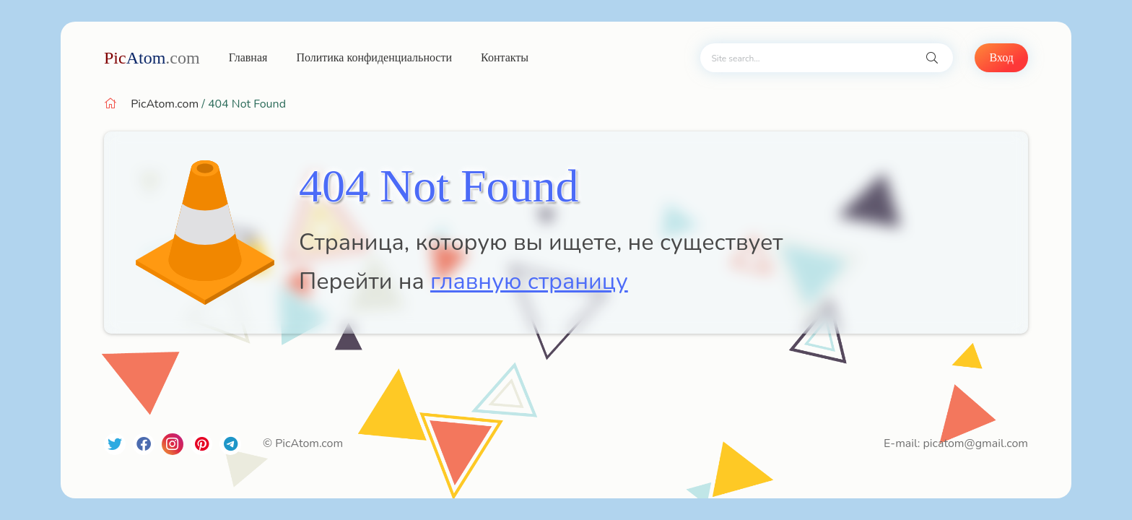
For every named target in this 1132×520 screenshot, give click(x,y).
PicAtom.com (165, 104)
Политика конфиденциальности (374, 57)
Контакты (504, 57)
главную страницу (529, 281)
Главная (248, 57)
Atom (152, 57)
